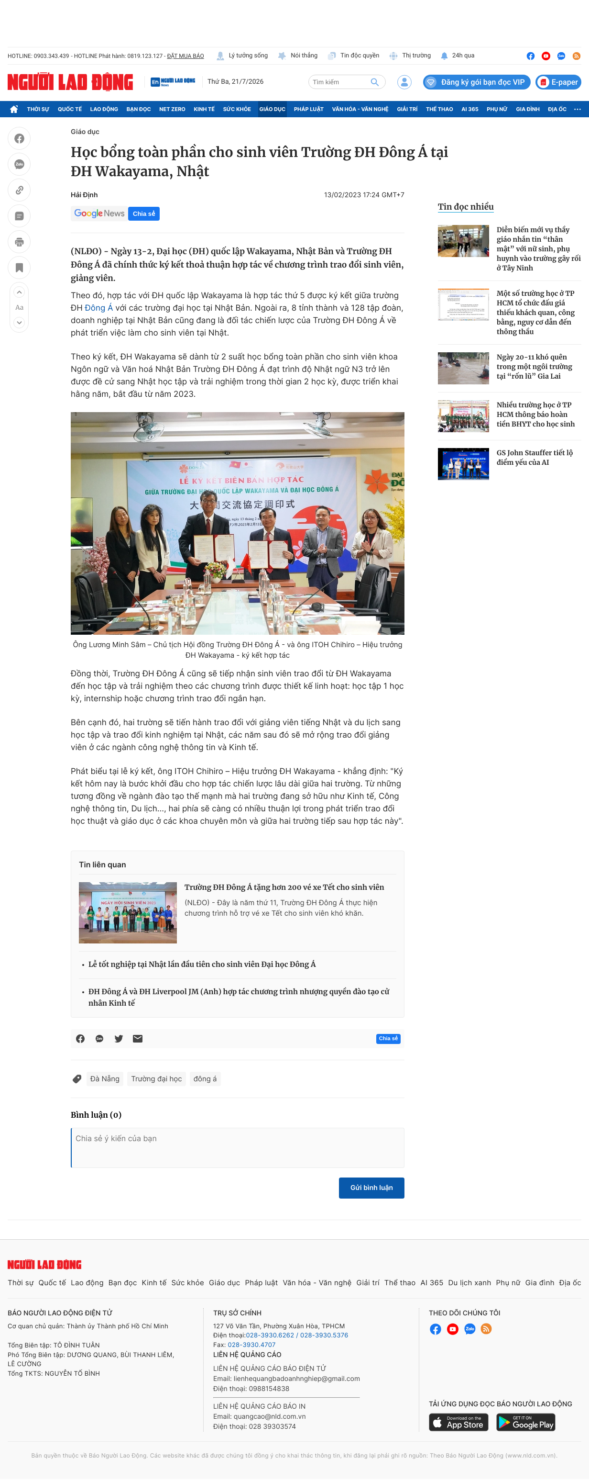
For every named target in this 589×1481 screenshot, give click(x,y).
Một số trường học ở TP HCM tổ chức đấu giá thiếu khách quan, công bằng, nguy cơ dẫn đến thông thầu (536, 312)
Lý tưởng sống (242, 56)
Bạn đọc (139, 109)
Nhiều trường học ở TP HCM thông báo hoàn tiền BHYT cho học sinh (536, 414)
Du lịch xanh (469, 1282)
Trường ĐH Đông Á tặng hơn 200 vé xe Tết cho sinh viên (284, 887)
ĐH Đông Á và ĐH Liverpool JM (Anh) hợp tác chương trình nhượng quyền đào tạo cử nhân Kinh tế (238, 997)
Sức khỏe (237, 109)
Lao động (104, 109)
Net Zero (172, 109)
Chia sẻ (144, 213)
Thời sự (38, 109)
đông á (205, 1078)
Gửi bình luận (371, 1188)
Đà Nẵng (105, 1078)
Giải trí (407, 109)
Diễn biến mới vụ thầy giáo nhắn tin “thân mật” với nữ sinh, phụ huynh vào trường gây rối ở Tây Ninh (539, 248)
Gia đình (528, 109)
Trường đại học (156, 1078)
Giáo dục (273, 109)
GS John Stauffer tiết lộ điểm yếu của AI (535, 458)
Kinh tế (204, 109)
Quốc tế (70, 109)
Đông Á (99, 308)
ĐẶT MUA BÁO (185, 56)
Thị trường (410, 56)
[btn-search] (375, 82)
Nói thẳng (297, 56)
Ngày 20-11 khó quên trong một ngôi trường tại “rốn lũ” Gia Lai (534, 367)
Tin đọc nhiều (466, 207)
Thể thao (439, 109)
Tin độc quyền (353, 56)
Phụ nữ (497, 109)
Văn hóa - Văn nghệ (360, 109)
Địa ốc (557, 109)
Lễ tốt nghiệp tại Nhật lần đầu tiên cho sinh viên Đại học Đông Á (202, 964)
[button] (19, 292)
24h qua (457, 56)
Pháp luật (309, 109)
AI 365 (469, 109)
